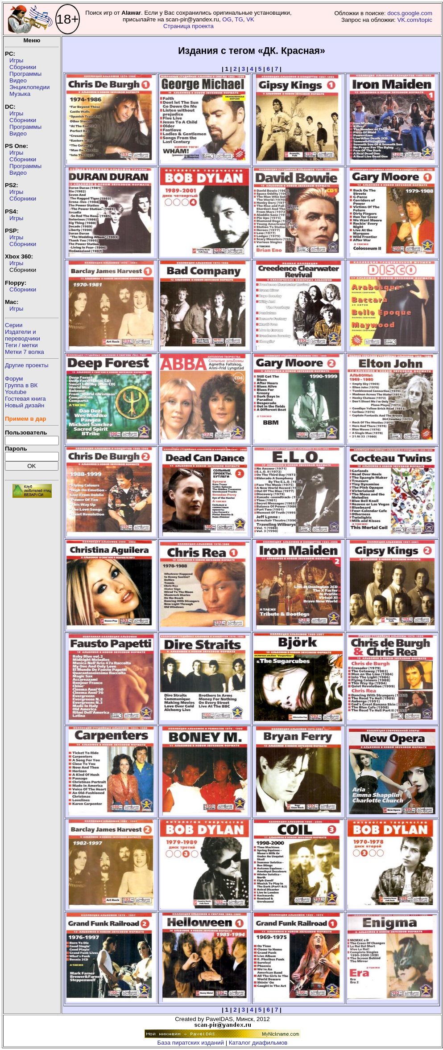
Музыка (19, 93)
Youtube (15, 392)
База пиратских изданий (190, 1042)
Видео (18, 80)
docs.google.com (409, 13)
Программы (25, 73)
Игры (16, 60)
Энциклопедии (29, 87)
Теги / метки (21, 345)
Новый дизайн (24, 405)
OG (227, 19)
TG (239, 19)
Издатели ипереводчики (22, 335)
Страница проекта (188, 26)
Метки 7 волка (24, 352)
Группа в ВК (21, 385)
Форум (14, 378)
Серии (13, 325)
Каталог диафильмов (258, 1042)
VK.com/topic (414, 19)
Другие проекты (27, 365)
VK (250, 19)
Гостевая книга (25, 398)
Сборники (22, 67)
